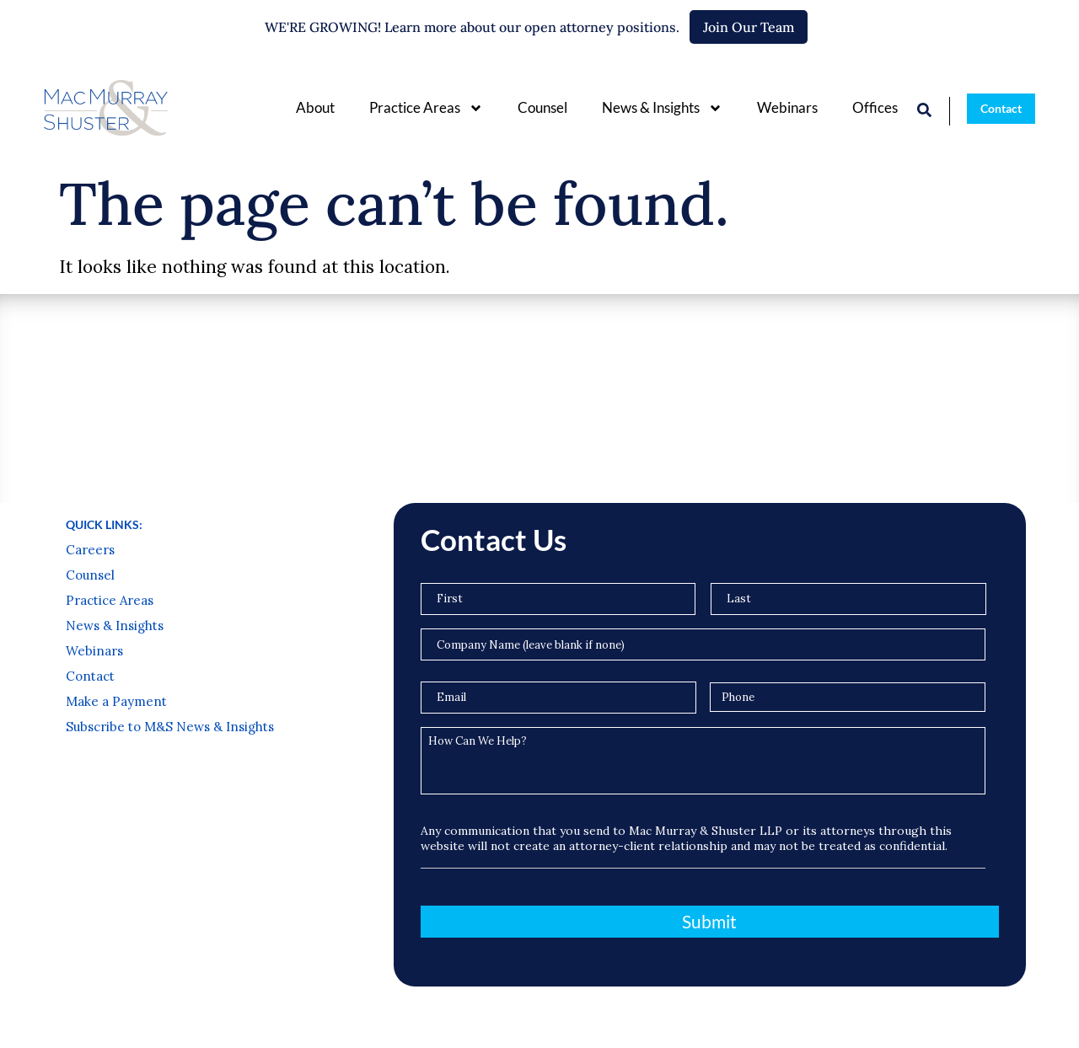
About (315, 107)
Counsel (542, 107)
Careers (90, 411)
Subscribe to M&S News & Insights (170, 588)
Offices (875, 107)
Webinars (787, 107)
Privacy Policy (90, 1020)
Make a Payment (116, 562)
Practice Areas (426, 108)
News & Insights (662, 108)
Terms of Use (175, 1020)
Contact (90, 537)
